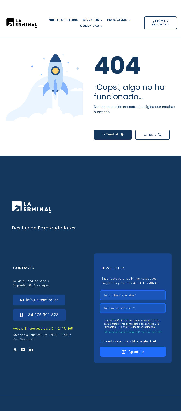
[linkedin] (31, 350)
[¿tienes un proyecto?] (160, 22)
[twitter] (15, 350)
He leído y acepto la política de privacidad (130, 341)
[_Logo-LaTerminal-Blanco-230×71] (31, 202)
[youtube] (23, 350)
